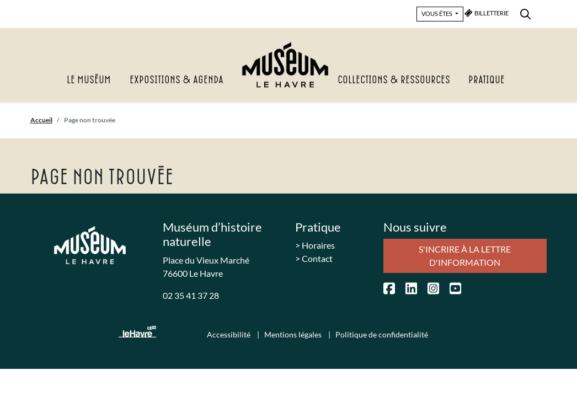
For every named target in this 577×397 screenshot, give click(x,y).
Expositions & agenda (176, 80)
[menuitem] (525, 12)
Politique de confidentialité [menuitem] (381, 334)
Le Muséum (89, 80)
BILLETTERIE (487, 13)
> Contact (314, 258)
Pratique (486, 80)
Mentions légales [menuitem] (293, 334)
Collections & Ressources (394, 80)
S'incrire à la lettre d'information (465, 255)
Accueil (41, 120)
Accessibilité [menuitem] (229, 334)
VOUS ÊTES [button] (437, 13)
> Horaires (315, 245)
